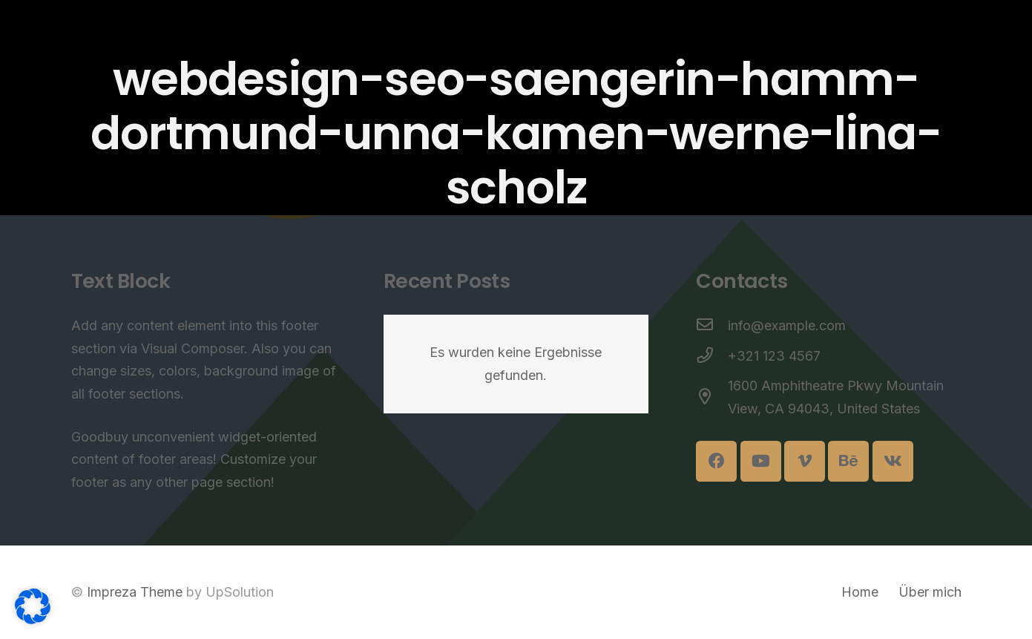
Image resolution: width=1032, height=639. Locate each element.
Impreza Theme (135, 592)
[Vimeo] (804, 461)
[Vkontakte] (892, 461)
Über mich (930, 592)
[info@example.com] (712, 326)
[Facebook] (716, 461)
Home (859, 592)
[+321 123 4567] (712, 356)
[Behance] (848, 461)
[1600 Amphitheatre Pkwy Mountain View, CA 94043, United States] (712, 398)
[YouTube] (760, 461)
